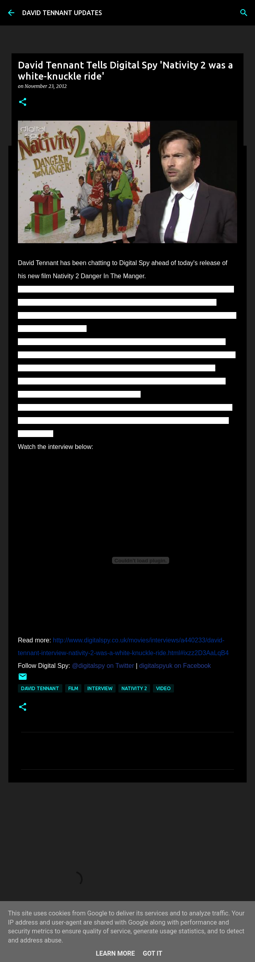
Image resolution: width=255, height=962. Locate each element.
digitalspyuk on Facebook (175, 665)
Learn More (115, 953)
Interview (99, 688)
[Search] (244, 12)
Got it (152, 953)
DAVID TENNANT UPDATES (62, 12)
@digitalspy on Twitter (103, 665)
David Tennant (40, 688)
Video (163, 688)
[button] (22, 102)
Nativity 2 (134, 688)
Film (73, 688)
